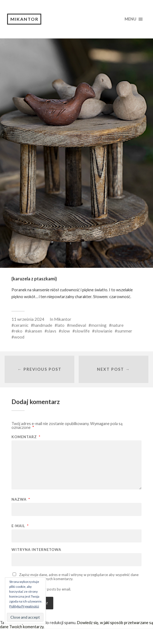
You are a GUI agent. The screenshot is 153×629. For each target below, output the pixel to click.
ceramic (21, 325)
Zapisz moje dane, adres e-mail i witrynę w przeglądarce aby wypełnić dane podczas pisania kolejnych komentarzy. (75, 576)
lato (60, 325)
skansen (34, 330)
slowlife (82, 330)
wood (19, 336)
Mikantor (24, 19)
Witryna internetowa (36, 549)
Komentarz (25, 437)
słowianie (103, 330)
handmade (42, 325)
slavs (51, 330)
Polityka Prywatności (24, 606)
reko (18, 330)
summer (124, 330)
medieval (77, 325)
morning (99, 325)
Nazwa (20, 499)
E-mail (20, 526)
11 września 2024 (27, 319)
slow (65, 330)
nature (117, 325)
